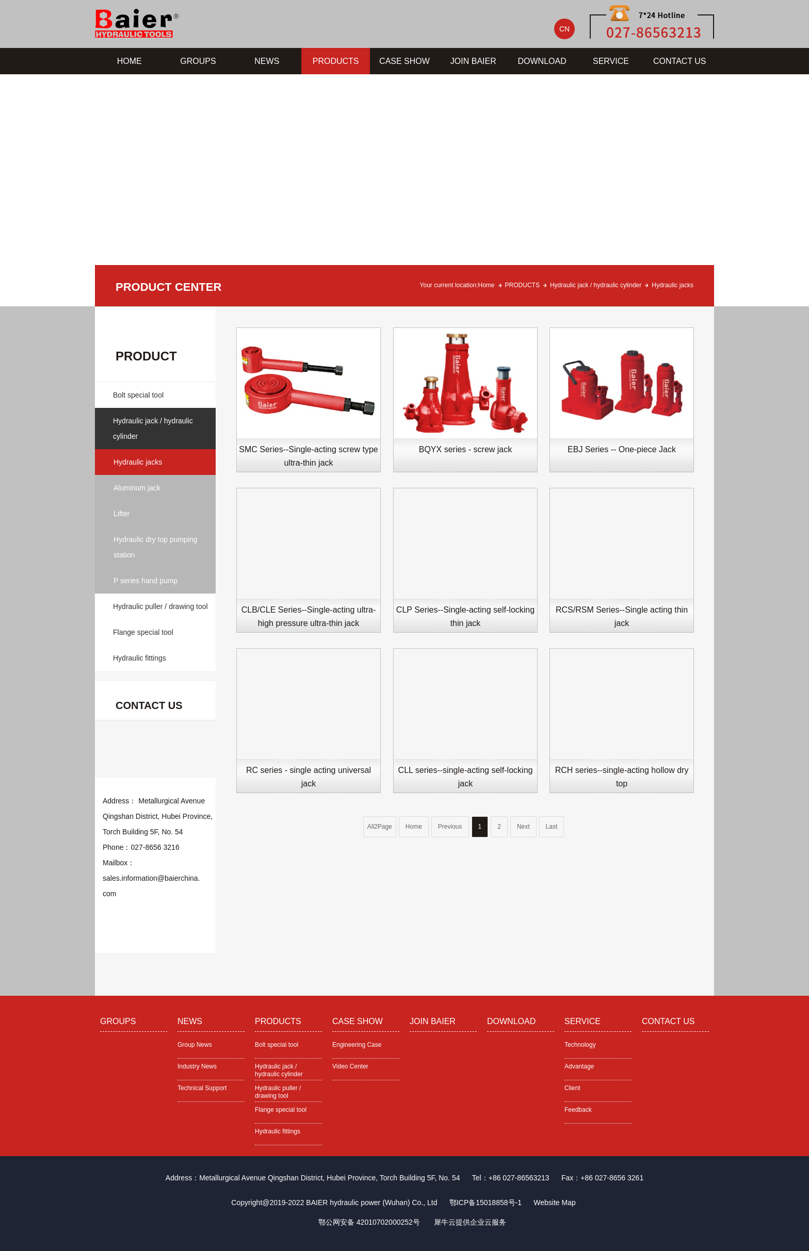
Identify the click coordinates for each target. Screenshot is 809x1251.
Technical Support (201, 1088)
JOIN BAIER (473, 61)
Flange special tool (143, 632)
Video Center (350, 1066)
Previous (450, 826)
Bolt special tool (138, 395)
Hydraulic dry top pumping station (156, 547)
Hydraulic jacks (672, 285)
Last (552, 826)
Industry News (197, 1066)
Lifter (122, 513)
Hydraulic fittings (139, 658)
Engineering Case (356, 1044)
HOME (129, 61)
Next (523, 826)
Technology (580, 1044)
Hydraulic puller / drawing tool (160, 606)
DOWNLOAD (542, 61)
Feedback (578, 1109)
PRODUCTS (336, 61)
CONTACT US (679, 61)
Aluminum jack (137, 488)
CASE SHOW (404, 61)
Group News (194, 1044)
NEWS (266, 61)
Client (572, 1088)
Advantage (579, 1066)
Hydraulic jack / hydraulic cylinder (595, 285)
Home (486, 285)
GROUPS (198, 61)
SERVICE (611, 61)
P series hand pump (145, 581)
